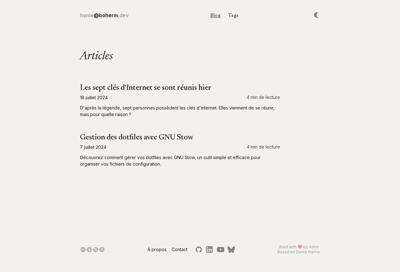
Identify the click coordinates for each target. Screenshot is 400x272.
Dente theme (308, 252)
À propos (157, 249)
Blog (215, 15)
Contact (180, 249)
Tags (233, 15)
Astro (314, 247)
